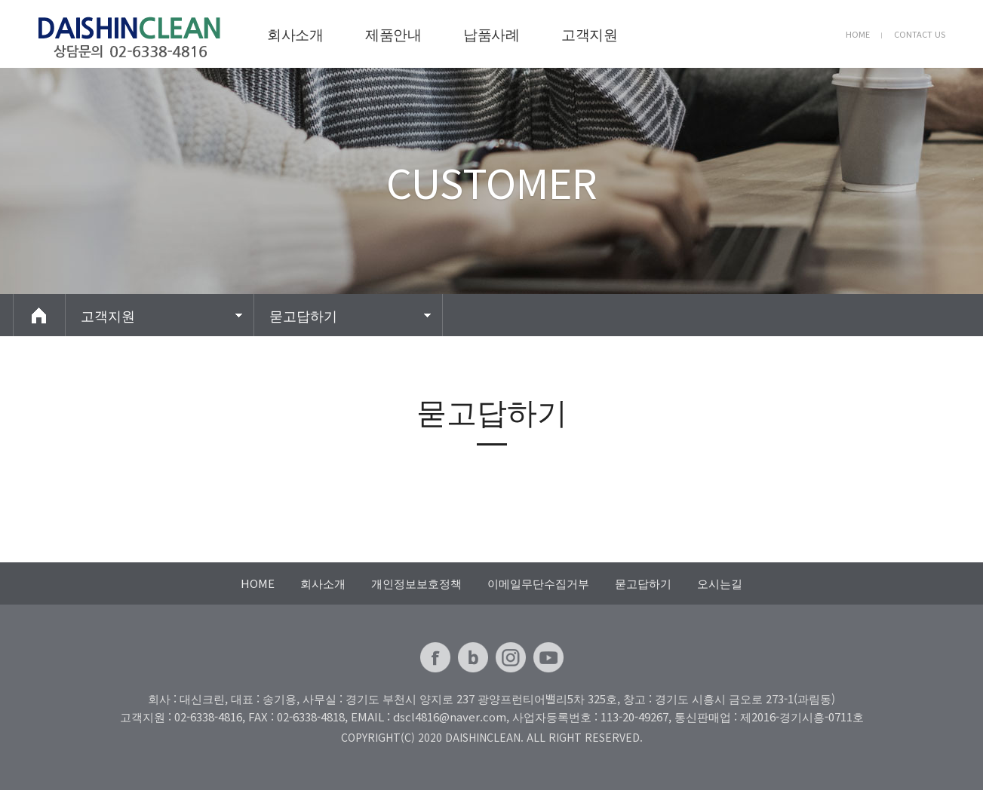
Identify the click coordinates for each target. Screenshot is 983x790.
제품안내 (393, 33)
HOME (858, 34)
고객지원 (589, 33)
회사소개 (295, 33)
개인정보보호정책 (416, 583)
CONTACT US (919, 34)
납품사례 (491, 33)
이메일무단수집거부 (538, 583)
